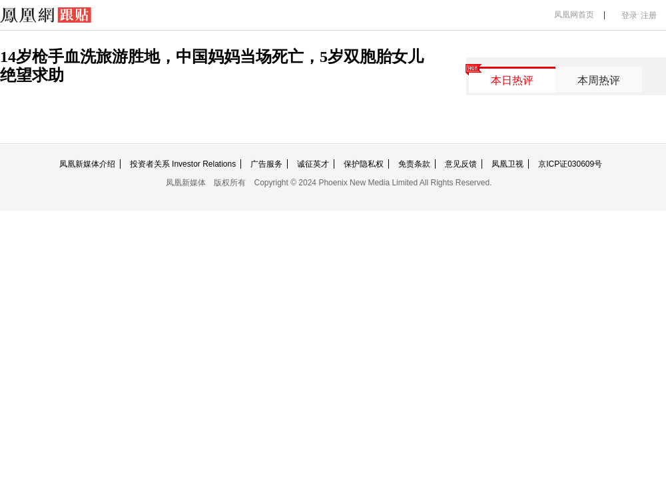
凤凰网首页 (574, 14)
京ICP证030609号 (570, 164)
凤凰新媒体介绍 (87, 164)
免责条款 (414, 164)
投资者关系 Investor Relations (183, 164)
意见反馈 (461, 164)
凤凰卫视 (507, 164)
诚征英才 (313, 164)
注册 (649, 15)
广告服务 (266, 164)
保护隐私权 (364, 164)
